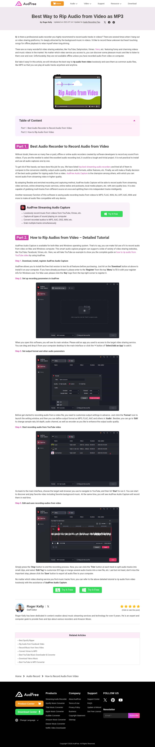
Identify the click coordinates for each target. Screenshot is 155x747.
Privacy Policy (74, 707)
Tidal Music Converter (54, 707)
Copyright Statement (77, 715)
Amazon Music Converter (56, 720)
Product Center (26, 703)
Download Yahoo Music (28, 659)
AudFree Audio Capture (77, 173)
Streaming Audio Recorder (56, 699)
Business (72, 711)
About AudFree (75, 699)
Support (101, 3)
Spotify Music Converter (55, 703)
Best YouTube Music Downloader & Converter (37, 655)
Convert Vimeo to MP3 (28, 651)
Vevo (97, 49)
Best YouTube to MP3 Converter (32, 662)
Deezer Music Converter (55, 724)
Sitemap (72, 720)
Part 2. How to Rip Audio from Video (37, 132)
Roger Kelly (47, 22)
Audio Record (33, 676)
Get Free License (94, 711)
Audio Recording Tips (91, 22)
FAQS (89, 703)
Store (58, 3)
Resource (115, 3)
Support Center (93, 699)
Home (18, 676)
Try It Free (113, 213)
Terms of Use (74, 703)
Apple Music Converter (55, 711)
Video (86, 3)
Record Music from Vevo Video (31, 648)
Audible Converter (53, 715)
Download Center (27, 712)
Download (132, 3)
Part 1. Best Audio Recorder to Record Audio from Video (46, 128)
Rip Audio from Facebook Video (31, 644)
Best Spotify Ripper (26, 640)
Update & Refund (94, 707)
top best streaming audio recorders (95, 167)
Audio (72, 3)
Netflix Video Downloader (56, 728)
